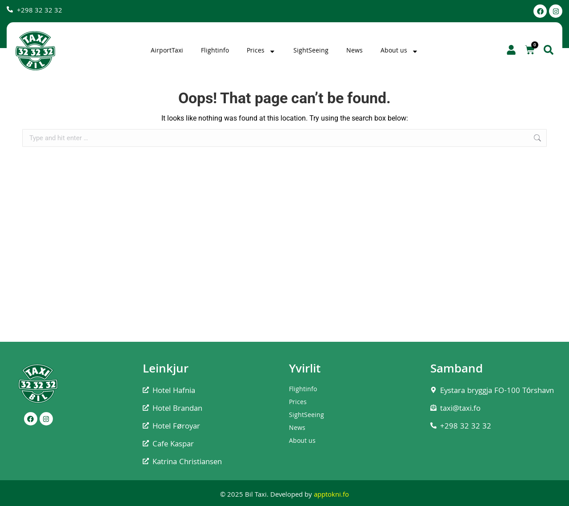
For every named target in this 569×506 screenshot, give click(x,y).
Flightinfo (215, 51)
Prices (261, 51)
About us (399, 51)
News (354, 51)
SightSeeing (311, 51)
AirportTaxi (167, 51)
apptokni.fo (331, 495)
